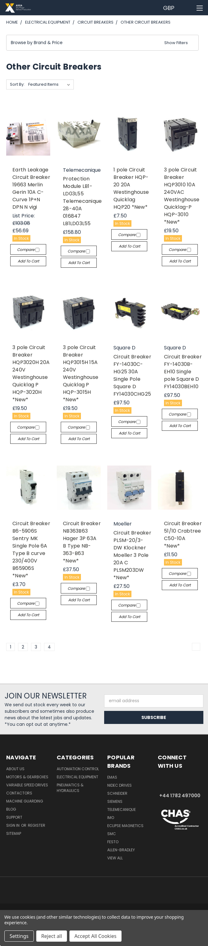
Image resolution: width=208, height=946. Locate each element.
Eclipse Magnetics (125, 825)
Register (36, 825)
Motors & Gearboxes (27, 777)
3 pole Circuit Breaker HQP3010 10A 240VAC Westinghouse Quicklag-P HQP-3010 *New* (181, 195)
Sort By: (17, 84)
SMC (111, 833)
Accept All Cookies (95, 936)
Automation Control (78, 768)
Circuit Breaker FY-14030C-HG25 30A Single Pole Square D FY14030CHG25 (132, 375)
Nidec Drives (119, 785)
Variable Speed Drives (27, 785)
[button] (102, 43)
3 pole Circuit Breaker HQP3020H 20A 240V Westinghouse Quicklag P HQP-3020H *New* (31, 373)
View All (115, 858)
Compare (28, 249)
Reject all (51, 936)
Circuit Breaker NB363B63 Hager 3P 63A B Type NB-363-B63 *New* (82, 542)
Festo (112, 841)
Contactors (19, 793)
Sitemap (13, 833)
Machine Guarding (24, 801)
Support (14, 817)
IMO (110, 817)
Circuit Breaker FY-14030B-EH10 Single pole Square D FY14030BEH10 (183, 371)
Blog (11, 809)
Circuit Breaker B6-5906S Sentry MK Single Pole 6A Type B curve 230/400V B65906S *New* (31, 549)
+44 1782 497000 (179, 795)
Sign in (13, 825)
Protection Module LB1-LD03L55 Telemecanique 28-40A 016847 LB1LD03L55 (82, 201)
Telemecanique (121, 809)
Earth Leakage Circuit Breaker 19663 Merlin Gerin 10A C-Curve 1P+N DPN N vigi (31, 188)
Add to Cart (28, 261)
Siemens (114, 801)
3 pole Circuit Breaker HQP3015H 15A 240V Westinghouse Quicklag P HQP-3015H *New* (80, 373)
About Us (15, 768)
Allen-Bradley (121, 850)
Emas (112, 777)
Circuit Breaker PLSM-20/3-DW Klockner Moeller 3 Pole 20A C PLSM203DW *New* (132, 555)
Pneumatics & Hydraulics (70, 787)
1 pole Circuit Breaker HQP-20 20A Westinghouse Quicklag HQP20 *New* (131, 188)
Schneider (117, 793)
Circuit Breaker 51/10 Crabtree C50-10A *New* (183, 534)
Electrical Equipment (77, 777)
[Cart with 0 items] (188, 7)
